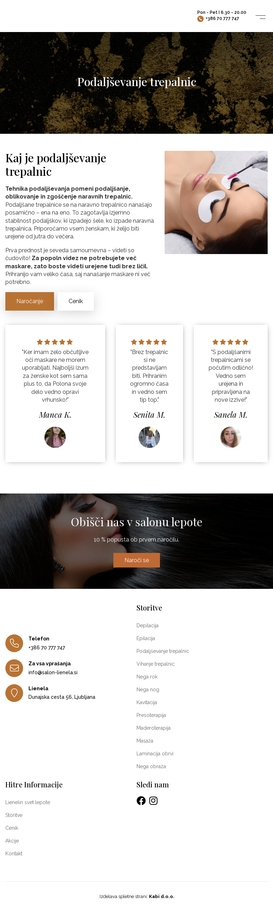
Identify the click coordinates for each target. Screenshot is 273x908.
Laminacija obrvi (154, 753)
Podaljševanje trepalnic (162, 651)
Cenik (76, 301)
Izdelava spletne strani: (136, 896)
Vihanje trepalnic (155, 664)
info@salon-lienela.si (52, 672)
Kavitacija (146, 702)
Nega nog (147, 689)
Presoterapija (151, 715)
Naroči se (136, 560)
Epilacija (145, 638)
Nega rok (146, 677)
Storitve (13, 815)
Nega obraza (151, 766)
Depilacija (147, 625)
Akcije (12, 841)
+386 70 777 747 (218, 19)
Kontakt (13, 853)
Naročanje (29, 301)
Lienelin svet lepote (27, 802)
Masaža (144, 741)
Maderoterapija (153, 728)
